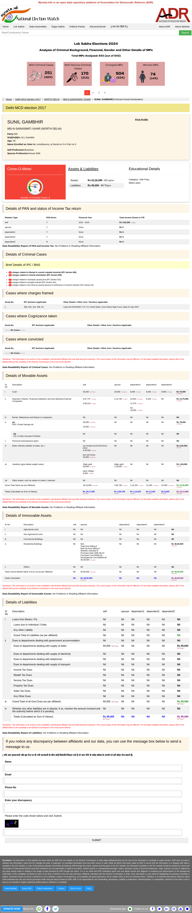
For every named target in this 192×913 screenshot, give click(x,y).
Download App (118, 909)
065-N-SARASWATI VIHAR (77, 99)
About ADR (164, 26)
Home (6, 26)
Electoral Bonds (98, 26)
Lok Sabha (18, 26)
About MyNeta (182, 26)
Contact (61, 888)
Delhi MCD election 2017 (27, 99)
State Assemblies (38, 26)
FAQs (89, 888)
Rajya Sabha (58, 26)
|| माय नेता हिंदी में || (119, 26)
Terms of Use (75, 888)
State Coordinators (44, 888)
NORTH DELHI (51, 99)
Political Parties (77, 26)
